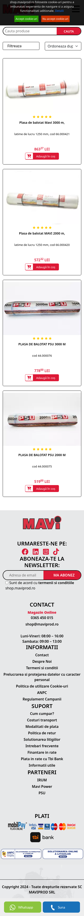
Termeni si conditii (42, 667)
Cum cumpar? (42, 713)
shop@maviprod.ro (42, 624)
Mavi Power (42, 786)
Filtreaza (14, 45)
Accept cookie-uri (26, 19)
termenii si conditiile (56, 582)
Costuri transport (42, 720)
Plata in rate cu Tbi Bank (42, 758)
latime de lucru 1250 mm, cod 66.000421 (42, 134)
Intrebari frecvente (42, 745)
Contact (42, 655)
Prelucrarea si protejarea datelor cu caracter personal (42, 677)
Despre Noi (42, 661)
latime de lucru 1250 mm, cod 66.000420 (42, 245)
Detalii (59, 11)
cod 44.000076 (42, 356)
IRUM (42, 780)
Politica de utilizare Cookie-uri (42, 686)
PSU (42, 792)
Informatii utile (42, 765)
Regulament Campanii (42, 699)
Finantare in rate (42, 752)
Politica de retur (42, 733)
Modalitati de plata (42, 726)
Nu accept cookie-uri (55, 19)
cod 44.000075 (42, 466)
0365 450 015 (42, 617)
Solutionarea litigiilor (42, 739)
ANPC (42, 692)
